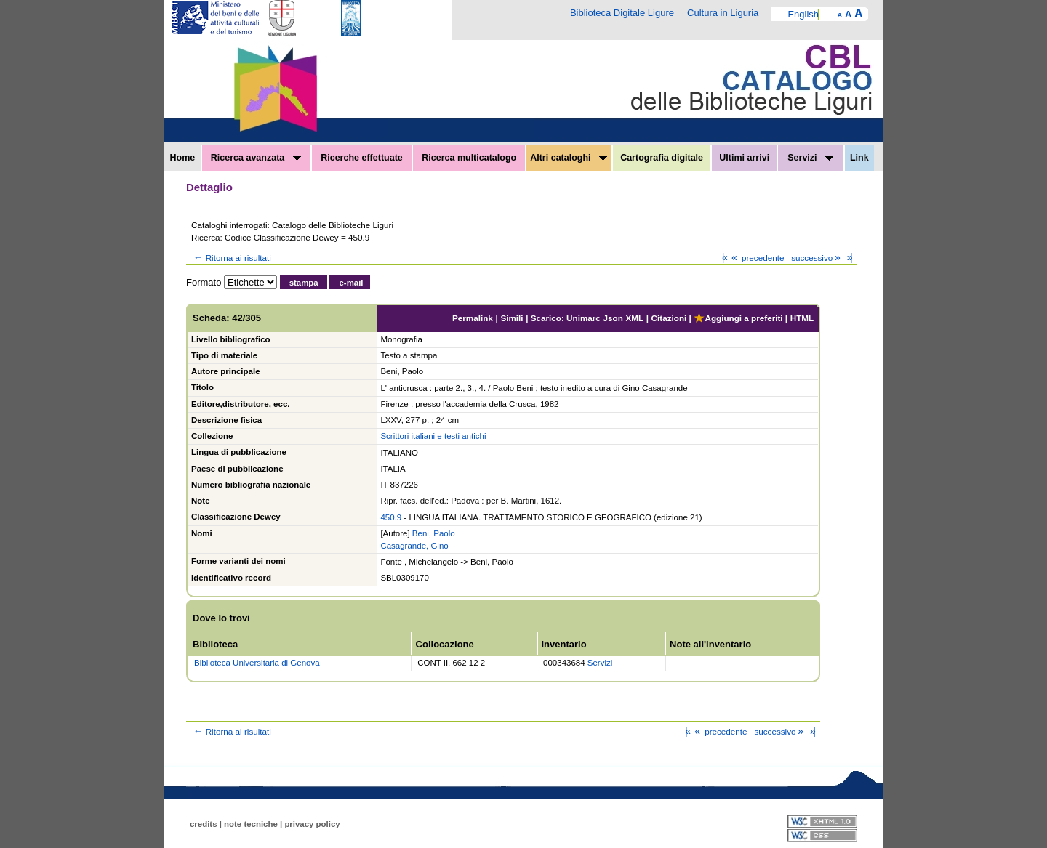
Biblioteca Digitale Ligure (622, 12)
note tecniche (251, 824)
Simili (511, 318)
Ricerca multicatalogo (469, 158)
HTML (802, 318)
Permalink (472, 318)
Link (859, 158)
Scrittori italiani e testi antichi (433, 436)
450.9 (390, 517)
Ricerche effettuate (362, 158)
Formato (203, 282)
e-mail (351, 282)
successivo (817, 257)
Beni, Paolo (433, 533)
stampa (303, 282)
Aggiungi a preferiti (738, 318)
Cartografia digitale (661, 158)
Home (183, 158)
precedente (756, 257)
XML (634, 318)
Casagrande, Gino (414, 545)
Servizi (810, 158)
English (803, 14)
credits (203, 824)
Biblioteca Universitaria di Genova (257, 662)
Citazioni (669, 318)
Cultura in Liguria (722, 12)
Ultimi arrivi (744, 158)
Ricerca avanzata (256, 158)
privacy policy (312, 824)
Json (613, 318)
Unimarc (583, 318)
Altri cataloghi (569, 158)
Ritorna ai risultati (231, 257)
